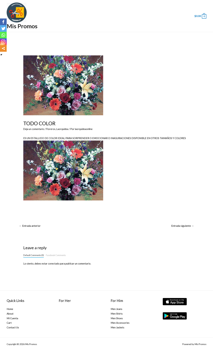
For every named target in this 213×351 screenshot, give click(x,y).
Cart (9, 323)
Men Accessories (120, 323)
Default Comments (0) (33, 255)
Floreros (52, 128)
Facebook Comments (56, 255)
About (10, 313)
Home (10, 309)
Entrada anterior (30, 225)
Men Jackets (117, 327)
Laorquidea (64, 128)
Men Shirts (117, 313)
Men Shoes (117, 318)
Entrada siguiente (182, 225)
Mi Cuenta (12, 318)
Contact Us (13, 327)
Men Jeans (116, 309)
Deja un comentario (34, 128)
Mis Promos (22, 25)
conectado (54, 263)
